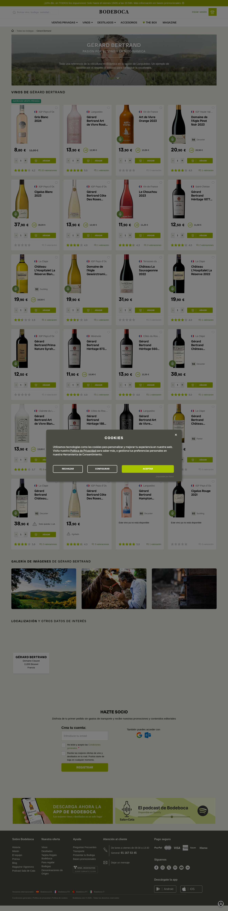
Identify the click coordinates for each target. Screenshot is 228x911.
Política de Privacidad (83, 450)
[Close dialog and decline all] (175, 435)
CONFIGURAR (113, 469)
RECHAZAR (71, 469)
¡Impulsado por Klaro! (165, 477)
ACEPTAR (155, 469)
